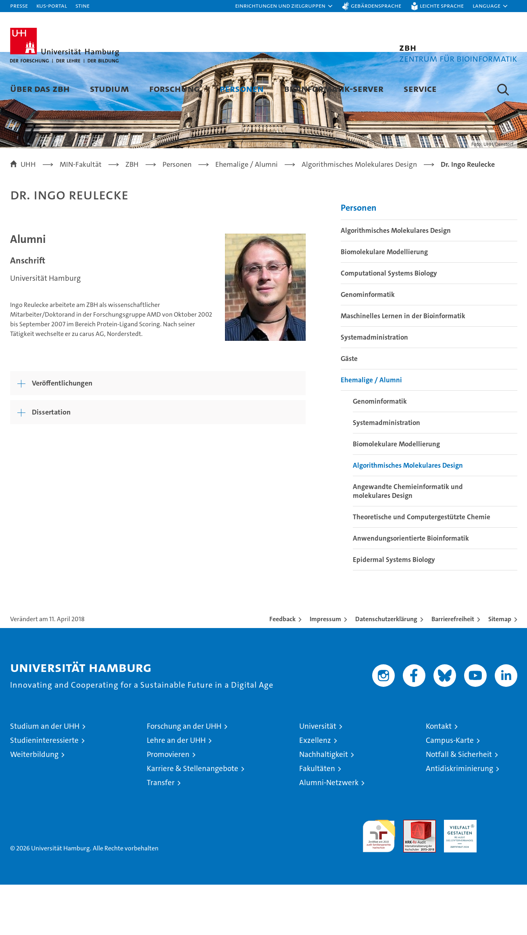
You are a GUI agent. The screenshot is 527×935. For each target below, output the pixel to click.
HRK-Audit (458, 874)
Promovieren (168, 805)
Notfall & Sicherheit (459, 805)
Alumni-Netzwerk (328, 833)
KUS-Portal (51, 5)
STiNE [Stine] (82, 5)
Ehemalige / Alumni (371, 430)
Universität (317, 776)
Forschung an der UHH (184, 776)
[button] (284, 6)
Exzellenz (315, 791)
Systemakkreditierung (501, 874)
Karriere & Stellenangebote (192, 819)
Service (420, 88)
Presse (19, 5)
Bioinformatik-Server (333, 88)
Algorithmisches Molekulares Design (396, 280)
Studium (109, 88)
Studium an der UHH (44, 776)
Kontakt (439, 776)
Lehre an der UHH (176, 791)
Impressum (325, 669)
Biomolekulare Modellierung (384, 302)
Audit (411, 874)
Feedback (282, 669)
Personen (242, 88)
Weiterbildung (34, 805)
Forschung (174, 88)
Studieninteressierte (44, 791)
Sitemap (499, 669)
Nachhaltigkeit (323, 805)
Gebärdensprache (376, 5)
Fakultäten (317, 819)
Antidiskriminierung (459, 819)
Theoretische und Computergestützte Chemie (421, 567)
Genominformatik (368, 344)
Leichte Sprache (442, 5)
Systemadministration (374, 387)
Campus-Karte (450, 791)
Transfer (161, 833)
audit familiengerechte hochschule (378, 883)
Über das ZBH (40, 88)
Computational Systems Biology (389, 323)
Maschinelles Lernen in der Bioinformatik (403, 366)
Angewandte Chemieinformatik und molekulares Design (408, 541)
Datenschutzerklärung (386, 669)
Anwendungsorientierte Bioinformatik (411, 588)
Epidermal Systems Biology (394, 609)
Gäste (349, 408)
